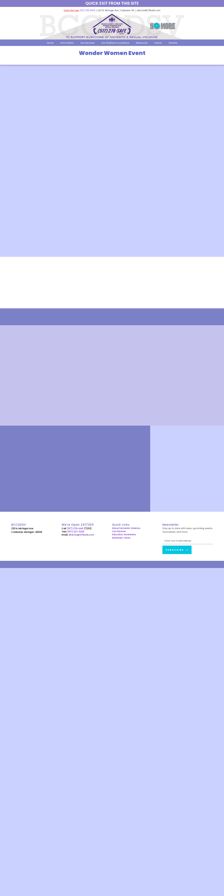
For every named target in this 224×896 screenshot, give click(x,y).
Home (50, 42)
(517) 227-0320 (75, 531)
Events (158, 42)
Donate (173, 42)
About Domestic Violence (126, 528)
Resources (142, 42)
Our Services (87, 42)
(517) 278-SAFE (87, 10)
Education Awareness (124, 534)
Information (67, 42)
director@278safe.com (81, 534)
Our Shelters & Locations (115, 42)
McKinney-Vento (121, 537)
